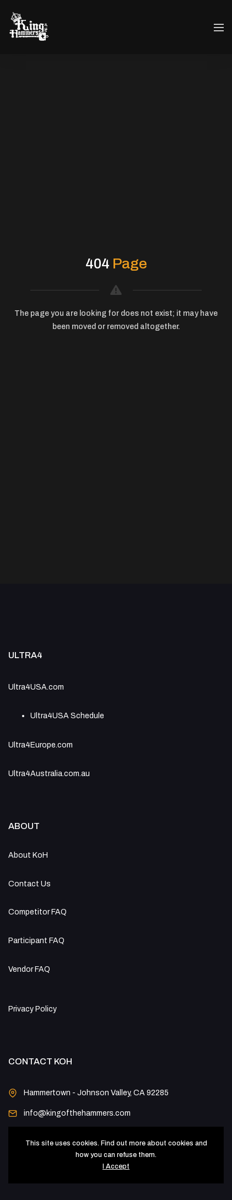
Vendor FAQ (29, 969)
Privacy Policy (32, 1009)
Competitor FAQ (37, 912)
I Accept (116, 1166)
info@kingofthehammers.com (77, 1113)
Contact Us (29, 884)
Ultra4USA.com (36, 687)
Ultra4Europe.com (40, 745)
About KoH (28, 855)
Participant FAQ (36, 941)
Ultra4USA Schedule (67, 716)
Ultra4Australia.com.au (49, 773)
